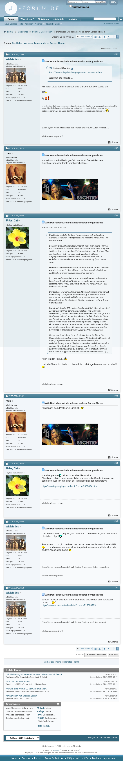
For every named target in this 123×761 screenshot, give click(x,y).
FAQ (69, 758)
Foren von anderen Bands (18, 681)
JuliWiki (73, 19)
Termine (25, 758)
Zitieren (113, 142)
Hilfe (113, 2)
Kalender (29, 24)
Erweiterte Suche (111, 24)
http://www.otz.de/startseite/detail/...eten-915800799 (69, 605)
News (14, 758)
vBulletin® (57, 750)
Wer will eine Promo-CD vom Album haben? (26, 688)
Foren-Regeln (43, 726)
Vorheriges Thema (52, 661)
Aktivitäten (43, 19)
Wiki (78, 758)
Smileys (40, 711)
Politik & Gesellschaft (42, 31)
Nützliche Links (53, 24)
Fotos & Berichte (54, 758)
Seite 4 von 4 (86, 36)
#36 (116, 521)
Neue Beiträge (11, 24)
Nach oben (113, 655)
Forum (11, 19)
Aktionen (38, 24)
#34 (116, 395)
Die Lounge (22, 31)
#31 (116, 54)
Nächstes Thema (71, 661)
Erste (97, 37)
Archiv (103, 737)
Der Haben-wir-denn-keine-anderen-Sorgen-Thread (38, 43)
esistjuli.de (58, 19)
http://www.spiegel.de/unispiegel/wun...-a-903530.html (75, 72)
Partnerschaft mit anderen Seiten (21, 695)
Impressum (109, 758)
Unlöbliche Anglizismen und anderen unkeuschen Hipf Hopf (34, 674)
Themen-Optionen (107, 48)
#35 (116, 463)
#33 (116, 215)
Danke (95, 758)
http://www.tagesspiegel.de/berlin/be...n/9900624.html (69, 486)
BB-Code (41, 708)
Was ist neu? (27, 19)
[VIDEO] (40, 718)
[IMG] (40, 714)
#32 (116, 148)
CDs (86, 758)
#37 (116, 587)
